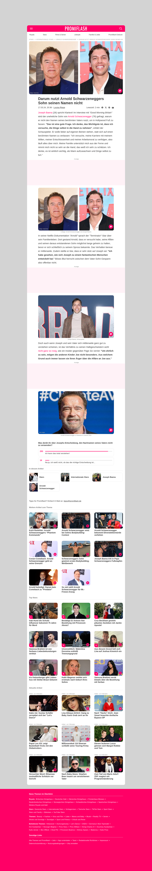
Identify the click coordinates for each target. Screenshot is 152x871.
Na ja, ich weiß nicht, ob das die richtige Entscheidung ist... (70, 462)
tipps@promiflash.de (72, 501)
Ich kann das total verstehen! (57, 453)
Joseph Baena (45, 112)
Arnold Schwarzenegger (80, 116)
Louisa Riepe (59, 107)
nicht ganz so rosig (47, 351)
